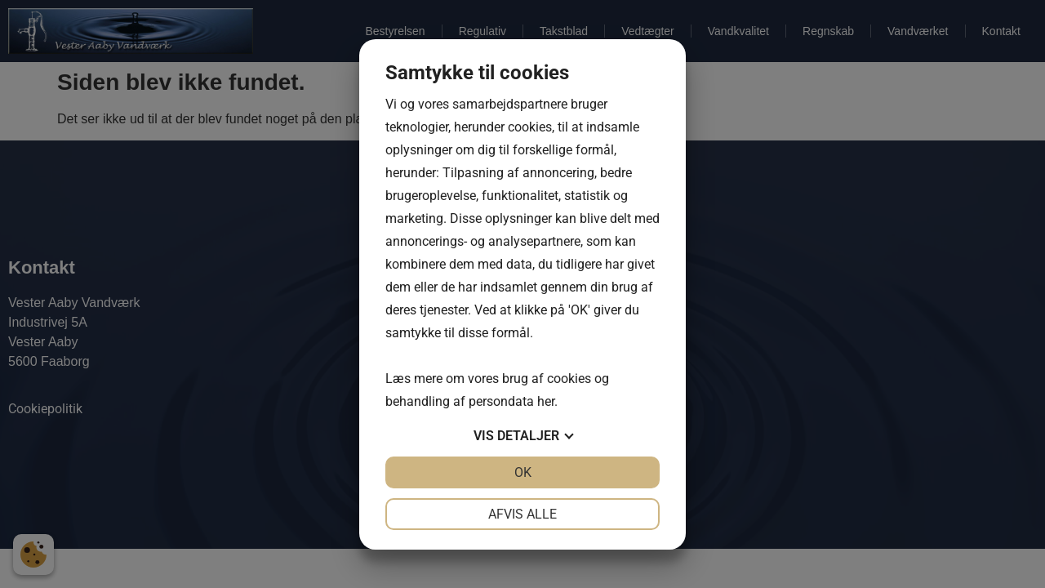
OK (522, 472)
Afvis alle (522, 514)
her (545, 401)
